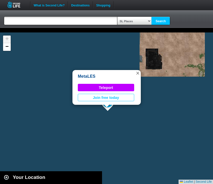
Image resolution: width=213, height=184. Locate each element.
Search (161, 21)
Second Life (16, 4)
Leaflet (186, 181)
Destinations (80, 5)
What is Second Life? (49, 5)
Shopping (103, 5)
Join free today (106, 98)
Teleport (106, 88)
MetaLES (86, 76)
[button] (138, 73)
